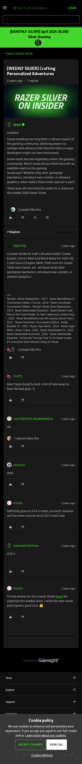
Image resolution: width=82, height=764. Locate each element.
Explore (41, 690)
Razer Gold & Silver (20, 53)
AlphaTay (19, 246)
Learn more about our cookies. (46, 735)
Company (41, 713)
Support (41, 701)
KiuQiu (18, 503)
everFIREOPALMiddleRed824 (33, 419)
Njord (17, 125)
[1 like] (23, 438)
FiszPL (18, 376)
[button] (4, 9)
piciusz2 (19, 465)
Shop (41, 678)
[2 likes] (24, 209)
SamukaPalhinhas (26, 546)
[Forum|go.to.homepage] (29, 8)
